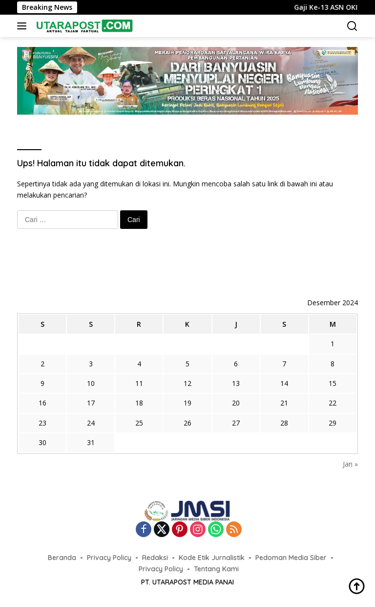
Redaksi (155, 557)
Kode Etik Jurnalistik (212, 557)
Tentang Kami (216, 568)
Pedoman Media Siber (291, 557)
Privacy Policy (109, 557)
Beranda (62, 557)
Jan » (350, 464)
